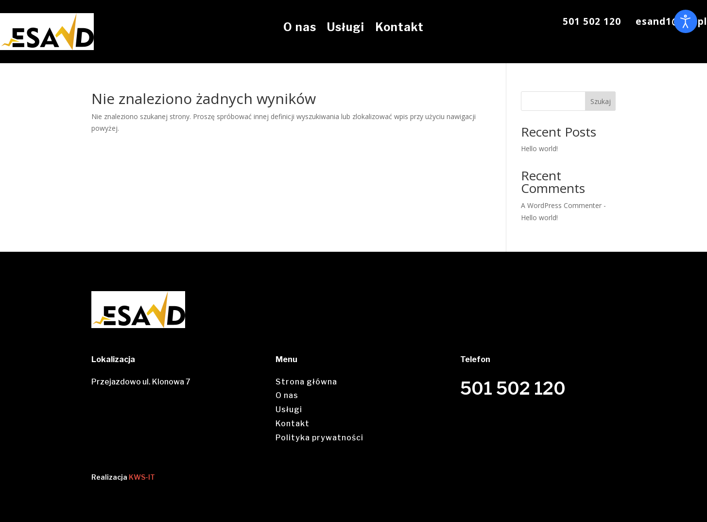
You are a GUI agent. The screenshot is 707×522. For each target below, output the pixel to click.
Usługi (345, 27)
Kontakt (399, 27)
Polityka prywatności (319, 437)
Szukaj (600, 101)
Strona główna (306, 381)
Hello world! (539, 148)
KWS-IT (142, 477)
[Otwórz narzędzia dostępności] (685, 21)
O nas (299, 27)
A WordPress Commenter (561, 205)
